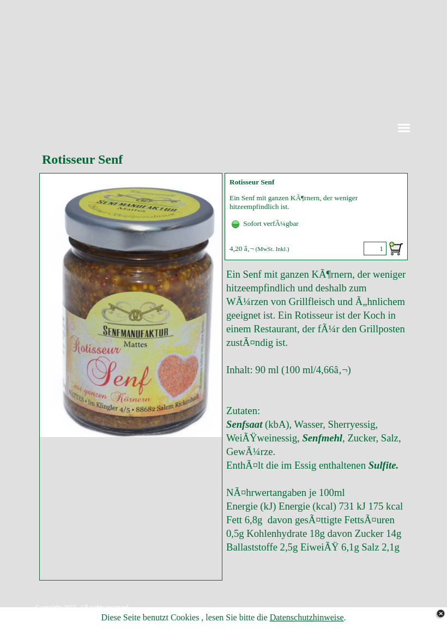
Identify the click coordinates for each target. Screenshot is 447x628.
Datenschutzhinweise (307, 617)
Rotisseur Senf (251, 182)
